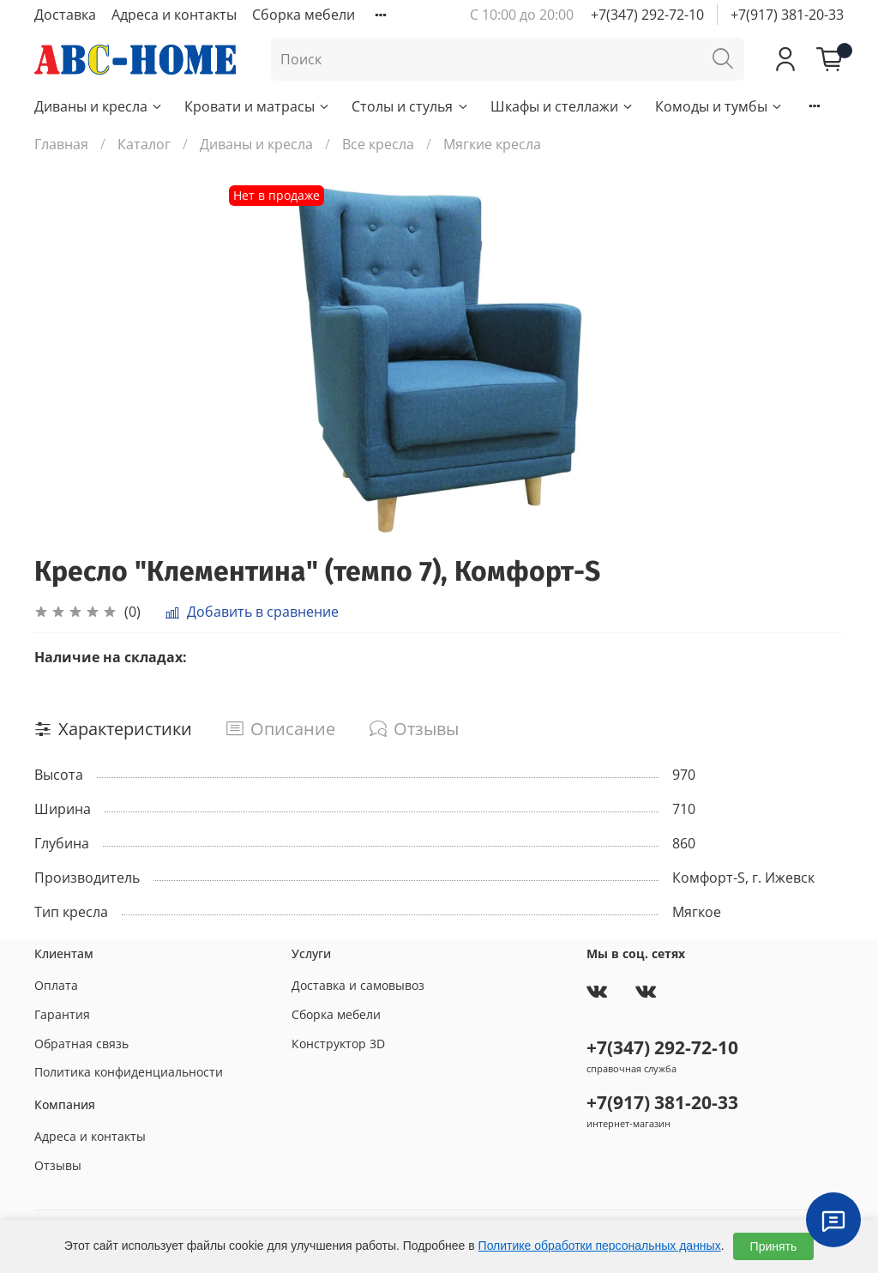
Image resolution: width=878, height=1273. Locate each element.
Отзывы (57, 1165)
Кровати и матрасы (257, 106)
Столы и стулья (410, 106)
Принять (773, 1246)
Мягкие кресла (492, 144)
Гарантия (62, 1014)
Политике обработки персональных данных (599, 1245)
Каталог (144, 144)
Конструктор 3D (338, 1043)
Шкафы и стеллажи (562, 106)
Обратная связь (81, 1043)
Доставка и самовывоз (358, 985)
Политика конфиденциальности (128, 1072)
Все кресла (378, 144)
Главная (61, 144)
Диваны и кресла (99, 106)
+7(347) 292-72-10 (647, 14)
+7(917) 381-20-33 (787, 14)
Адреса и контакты (174, 14)
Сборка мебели (303, 14)
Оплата (56, 985)
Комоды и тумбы (719, 106)
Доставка (65, 14)
